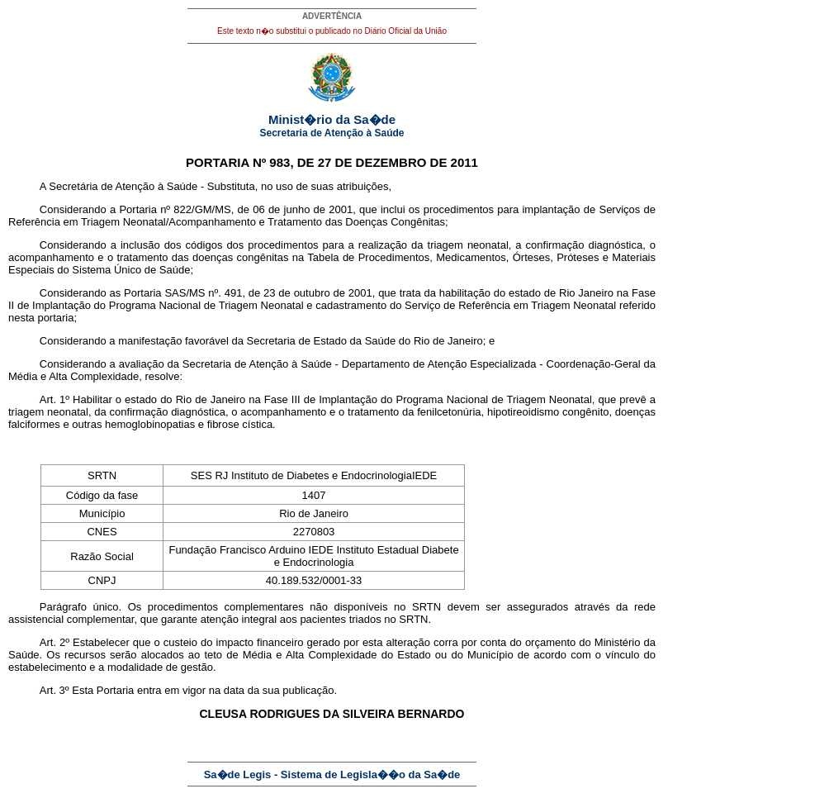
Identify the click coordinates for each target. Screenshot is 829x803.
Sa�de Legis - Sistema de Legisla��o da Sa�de (332, 774)
